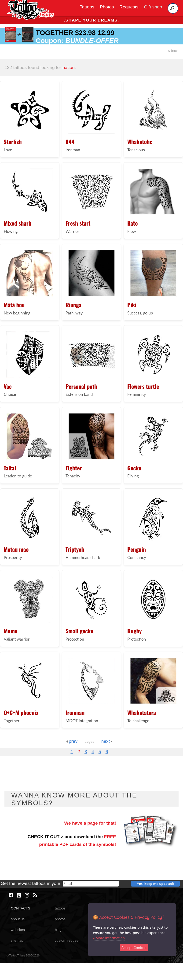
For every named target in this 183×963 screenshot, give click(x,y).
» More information (109, 937)
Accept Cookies (133, 947)
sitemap (17, 940)
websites (18, 930)
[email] (91, 884)
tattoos (60, 908)
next (106, 741)
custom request (67, 940)
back (173, 51)
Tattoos (87, 6)
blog (58, 930)
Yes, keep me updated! (155, 883)
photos (60, 919)
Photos (107, 6)
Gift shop (153, 6)
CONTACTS (20, 908)
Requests (129, 6)
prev (71, 741)
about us (18, 919)
